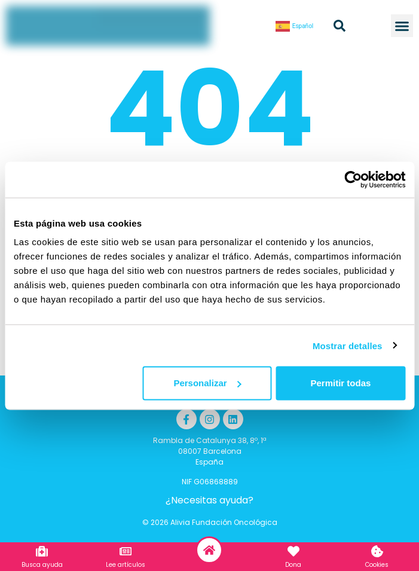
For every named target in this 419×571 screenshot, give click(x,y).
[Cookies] (377, 551)
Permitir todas (340, 383)
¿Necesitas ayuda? (209, 500)
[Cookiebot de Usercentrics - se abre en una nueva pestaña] (353, 179)
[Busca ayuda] (42, 551)
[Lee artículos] (125, 551)
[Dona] (293, 551)
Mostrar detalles (348, 345)
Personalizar (207, 383)
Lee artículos (125, 564)
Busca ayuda (42, 564)
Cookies (377, 564)
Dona (293, 564)
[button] (402, 25)
